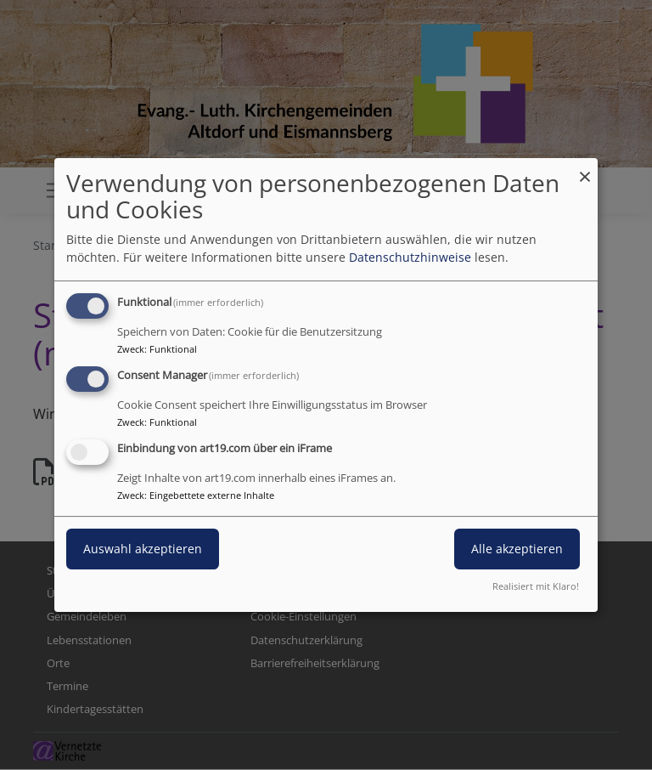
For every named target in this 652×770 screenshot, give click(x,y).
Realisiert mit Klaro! (535, 586)
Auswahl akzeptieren (142, 549)
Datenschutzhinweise (410, 257)
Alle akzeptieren (517, 549)
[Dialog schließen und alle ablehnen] (585, 168)
